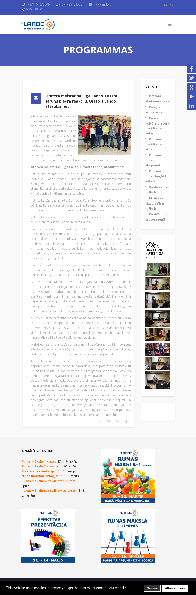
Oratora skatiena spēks (157, 98)
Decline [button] (152, 588)
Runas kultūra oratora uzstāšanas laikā (157, 125)
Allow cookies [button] (175, 588)
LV (166, 5)
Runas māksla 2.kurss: (38, 462)
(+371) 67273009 (39, 4)
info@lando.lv (104, 4)
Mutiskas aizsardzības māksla (155, 203)
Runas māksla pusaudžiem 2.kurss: (48, 486)
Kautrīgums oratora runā (156, 216)
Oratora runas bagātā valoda (155, 176)
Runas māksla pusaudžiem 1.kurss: (48, 476)
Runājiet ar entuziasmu (155, 109)
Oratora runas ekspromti (153, 160)
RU (172, 5)
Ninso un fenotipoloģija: (40, 472)
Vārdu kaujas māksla (157, 189)
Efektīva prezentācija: (38, 467)
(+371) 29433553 (72, 4)
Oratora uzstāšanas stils (154, 144)
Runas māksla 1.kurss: (38, 457)
